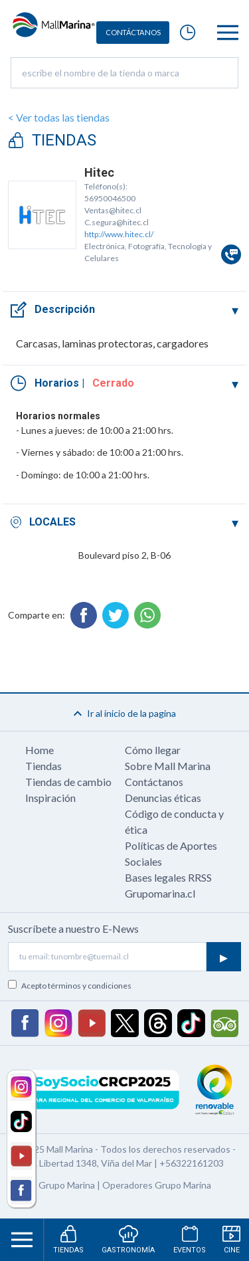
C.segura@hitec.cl (116, 222)
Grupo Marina (67, 1185)
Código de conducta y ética (174, 821)
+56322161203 (191, 1163)
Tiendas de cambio (68, 781)
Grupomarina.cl (160, 893)
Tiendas (43, 765)
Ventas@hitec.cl (112, 210)
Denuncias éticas (163, 797)
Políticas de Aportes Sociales (171, 853)
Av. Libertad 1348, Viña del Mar (88, 1163)
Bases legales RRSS (168, 877)
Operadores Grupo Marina (156, 1185)
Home (39, 749)
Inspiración (50, 797)
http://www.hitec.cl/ (118, 234)
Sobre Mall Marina (167, 765)
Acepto (76, 986)
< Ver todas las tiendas (59, 117)
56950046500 (109, 198)
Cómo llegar (153, 749)
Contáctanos (154, 781)
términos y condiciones (89, 986)
